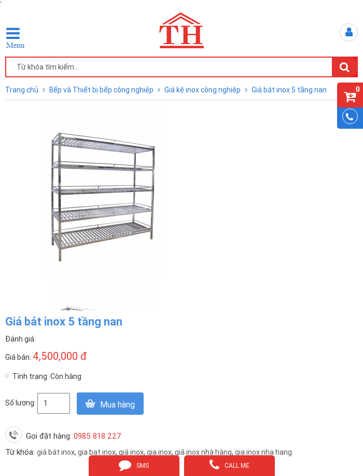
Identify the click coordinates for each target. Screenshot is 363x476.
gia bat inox (97, 452)
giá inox (131, 452)
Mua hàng (117, 404)
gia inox (159, 452)
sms (134, 464)
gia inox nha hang (263, 452)
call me (229, 464)
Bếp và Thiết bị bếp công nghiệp (102, 89)
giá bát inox (56, 452)
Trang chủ (22, 89)
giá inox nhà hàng (203, 452)
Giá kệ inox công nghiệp (203, 89)
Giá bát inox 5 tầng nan (289, 89)
